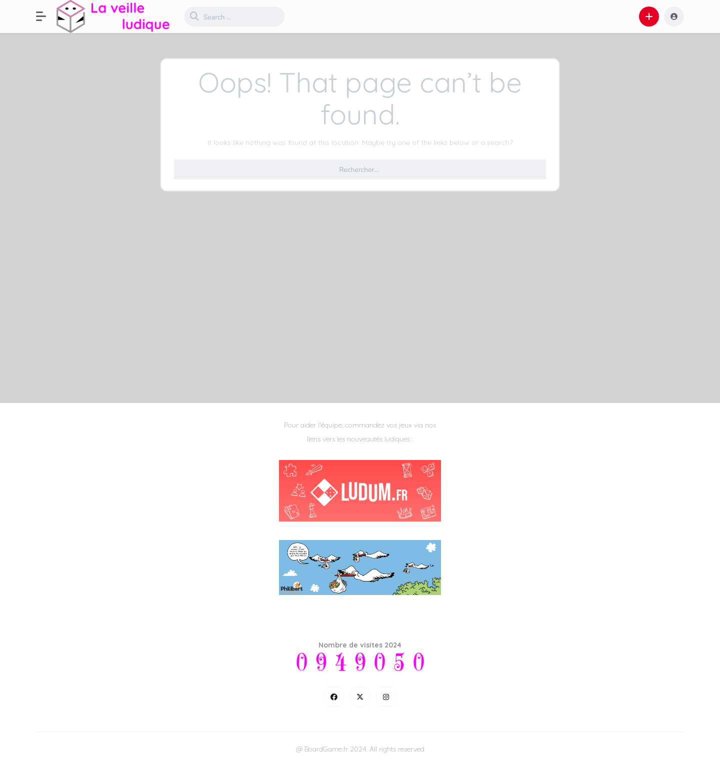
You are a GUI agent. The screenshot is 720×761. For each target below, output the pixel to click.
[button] (46, 16)
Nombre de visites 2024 (360, 645)
